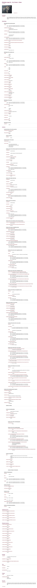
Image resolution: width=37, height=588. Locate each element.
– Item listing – (3, 3)
